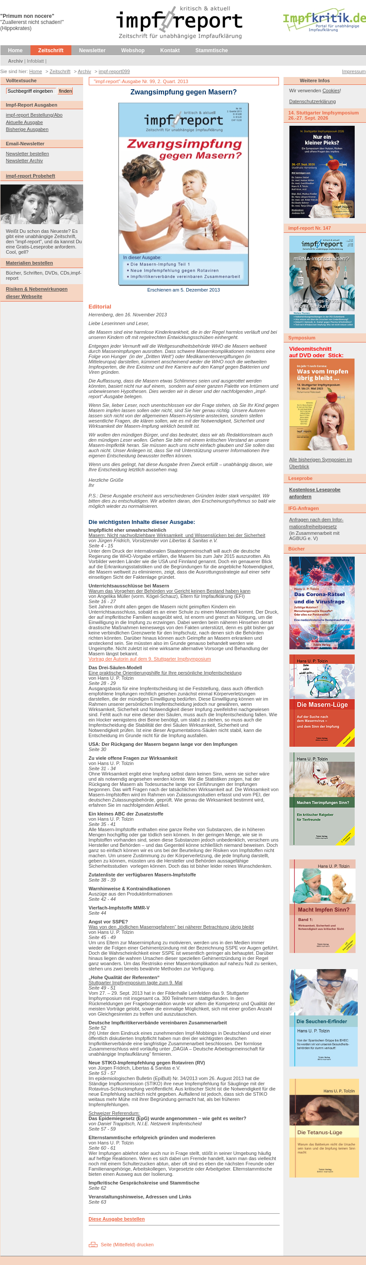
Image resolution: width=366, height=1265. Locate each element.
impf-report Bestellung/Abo (34, 114)
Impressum (354, 71)
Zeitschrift (51, 50)
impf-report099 (114, 71)
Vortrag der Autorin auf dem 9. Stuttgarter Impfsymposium (150, 658)
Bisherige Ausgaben (27, 129)
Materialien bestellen (29, 262)
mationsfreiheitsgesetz (313, 526)
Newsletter (92, 50)
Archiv (15, 61)
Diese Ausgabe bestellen (117, 1218)
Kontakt (170, 50)
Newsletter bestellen (27, 153)
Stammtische (211, 50)
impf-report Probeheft (30, 175)
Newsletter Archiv (24, 160)
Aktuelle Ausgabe (24, 122)
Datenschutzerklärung (312, 101)
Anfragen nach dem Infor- (316, 519)
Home (15, 50)
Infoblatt (35, 61)
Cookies (331, 90)
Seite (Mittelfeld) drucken (127, 1244)
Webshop (133, 50)
